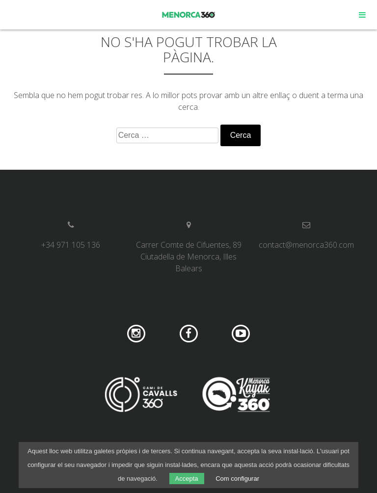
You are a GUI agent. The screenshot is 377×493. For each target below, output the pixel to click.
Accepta (186, 478)
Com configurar (237, 478)
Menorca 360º (188, 14)
